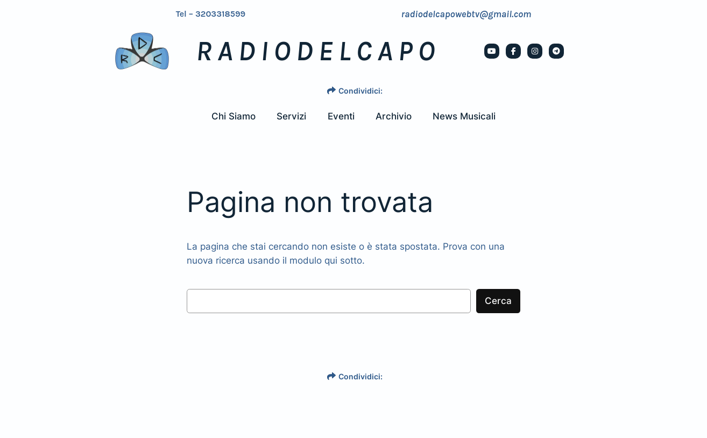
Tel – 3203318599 (211, 14)
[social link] (491, 51)
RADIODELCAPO (318, 51)
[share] (331, 90)
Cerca (498, 300)
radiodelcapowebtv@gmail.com (466, 14)
